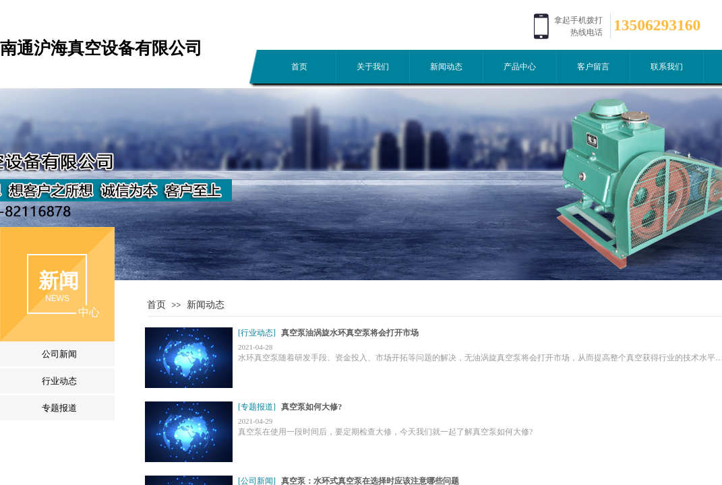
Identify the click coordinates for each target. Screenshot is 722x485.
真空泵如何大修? (311, 407)
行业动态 (59, 381)
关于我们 (373, 66)
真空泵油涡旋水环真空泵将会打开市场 (350, 332)
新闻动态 (446, 66)
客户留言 (593, 66)
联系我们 (667, 66)
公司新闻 (59, 354)
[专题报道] (257, 407)
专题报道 (59, 408)
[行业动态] (257, 332)
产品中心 (520, 66)
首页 (299, 66)
